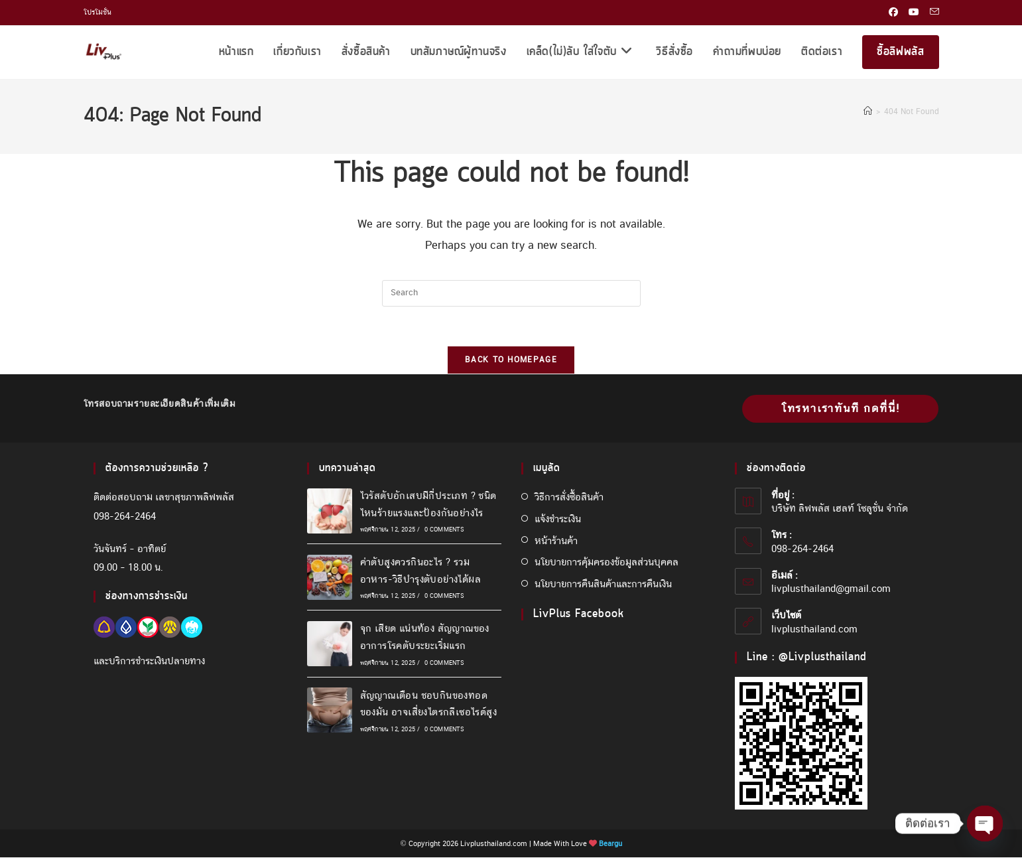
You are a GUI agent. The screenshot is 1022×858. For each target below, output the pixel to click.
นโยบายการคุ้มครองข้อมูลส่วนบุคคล (606, 562)
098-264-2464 (125, 516)
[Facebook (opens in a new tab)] (893, 12)
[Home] (867, 111)
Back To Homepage (511, 360)
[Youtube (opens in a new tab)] (914, 12)
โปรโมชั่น (97, 12)
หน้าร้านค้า (556, 541)
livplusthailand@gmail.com (831, 589)
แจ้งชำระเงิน (558, 519)
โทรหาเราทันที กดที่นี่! (840, 409)
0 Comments (444, 530)
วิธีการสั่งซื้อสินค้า (569, 497)
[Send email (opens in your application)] (932, 12)
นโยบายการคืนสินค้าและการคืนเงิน (603, 584)
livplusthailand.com (814, 629)
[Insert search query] (511, 293)
